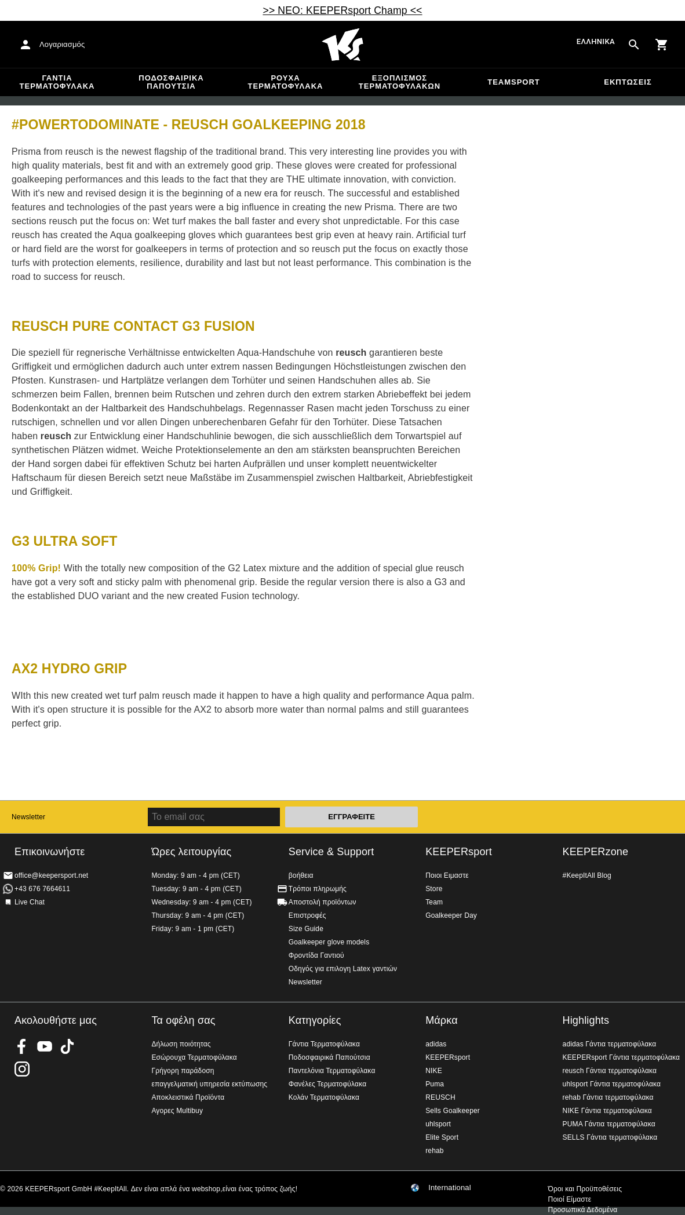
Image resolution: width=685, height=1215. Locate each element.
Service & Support (331, 852)
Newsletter (28, 817)
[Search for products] (634, 44)
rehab (434, 1151)
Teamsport (513, 82)
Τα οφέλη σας (183, 1020)
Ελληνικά (596, 41)
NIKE (433, 1071)
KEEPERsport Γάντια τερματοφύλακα (621, 1057)
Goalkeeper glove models (329, 942)
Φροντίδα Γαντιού (316, 955)
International (449, 1188)
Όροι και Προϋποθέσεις (585, 1189)
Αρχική (342, 44)
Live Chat (29, 902)
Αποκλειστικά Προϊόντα (187, 1097)
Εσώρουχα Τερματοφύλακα (193, 1057)
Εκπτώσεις (627, 82)
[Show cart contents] (661, 44)
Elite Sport (441, 1137)
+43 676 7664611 (42, 889)
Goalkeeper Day (451, 915)
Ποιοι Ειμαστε (447, 875)
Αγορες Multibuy (177, 1111)
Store (433, 889)
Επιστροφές (307, 915)
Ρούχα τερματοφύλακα (285, 82)
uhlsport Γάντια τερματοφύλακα (612, 1084)
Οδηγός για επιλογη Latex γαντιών (343, 969)
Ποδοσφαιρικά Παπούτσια (171, 82)
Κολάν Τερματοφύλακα (324, 1097)
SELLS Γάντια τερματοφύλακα (610, 1137)
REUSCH (440, 1097)
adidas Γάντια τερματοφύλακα (610, 1044)
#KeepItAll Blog (587, 875)
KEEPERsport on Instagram (22, 1069)
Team (434, 902)
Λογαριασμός (62, 44)
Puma (434, 1084)
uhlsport (438, 1124)
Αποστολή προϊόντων (322, 902)
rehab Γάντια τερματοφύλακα (608, 1097)
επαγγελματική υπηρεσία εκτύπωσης (209, 1084)
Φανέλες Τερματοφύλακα (327, 1084)
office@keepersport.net (51, 875)
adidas (435, 1044)
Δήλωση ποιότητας (180, 1044)
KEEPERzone (596, 852)
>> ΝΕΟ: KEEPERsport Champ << (342, 10)
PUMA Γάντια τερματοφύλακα (609, 1124)
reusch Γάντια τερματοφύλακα (610, 1071)
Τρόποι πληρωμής (318, 889)
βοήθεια (301, 875)
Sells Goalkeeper (452, 1111)
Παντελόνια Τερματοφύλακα (332, 1071)
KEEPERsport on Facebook (22, 1046)
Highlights (586, 1020)
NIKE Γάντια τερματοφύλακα (607, 1111)
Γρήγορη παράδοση (182, 1071)
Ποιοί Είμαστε (570, 1199)
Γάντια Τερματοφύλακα (57, 82)
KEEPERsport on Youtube (44, 1046)
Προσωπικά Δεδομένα (583, 1210)
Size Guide (306, 929)
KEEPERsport (458, 852)
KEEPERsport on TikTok (67, 1046)
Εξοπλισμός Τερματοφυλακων (399, 82)
